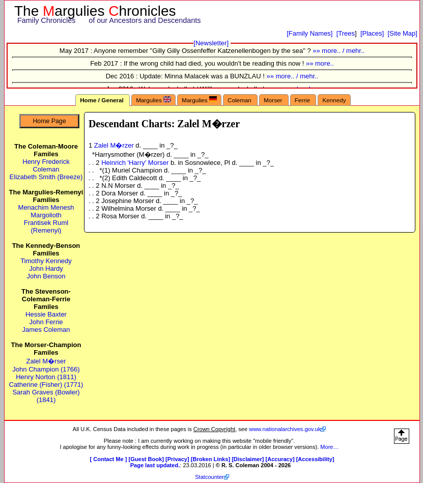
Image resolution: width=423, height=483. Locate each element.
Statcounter (209, 477)
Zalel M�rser (46, 361)
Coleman (240, 100)
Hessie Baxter (46, 314)
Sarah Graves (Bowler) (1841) (45, 396)
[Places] (372, 33)
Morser (274, 100)
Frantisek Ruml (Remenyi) (46, 226)
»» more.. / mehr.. (338, 50)
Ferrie (303, 100)
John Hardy (46, 268)
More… (329, 447)
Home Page (49, 121)
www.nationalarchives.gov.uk (285, 429)
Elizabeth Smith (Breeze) (46, 177)
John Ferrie (46, 322)
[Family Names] (309, 33)
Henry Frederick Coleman (45, 165)
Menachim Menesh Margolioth (46, 211)
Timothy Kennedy (46, 261)
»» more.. (320, 63)
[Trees (345, 33)
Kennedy (334, 100)
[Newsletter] (211, 43)
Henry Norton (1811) (46, 377)
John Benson (46, 276)
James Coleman (46, 329)
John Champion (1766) (45, 369)
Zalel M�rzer (115, 145)
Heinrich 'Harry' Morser (136, 162)
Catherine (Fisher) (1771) (46, 384)
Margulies (153, 99)
